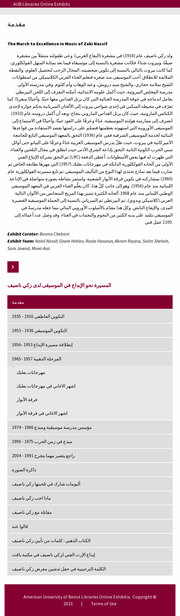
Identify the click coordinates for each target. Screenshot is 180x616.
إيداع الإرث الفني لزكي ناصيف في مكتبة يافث (53, 554)
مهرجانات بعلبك (30, 372)
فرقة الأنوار (26, 399)
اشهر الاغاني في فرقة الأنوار (41, 413)
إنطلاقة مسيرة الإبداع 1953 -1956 (42, 344)
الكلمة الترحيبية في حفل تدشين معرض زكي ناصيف (59, 569)
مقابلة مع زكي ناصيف (32, 512)
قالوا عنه (20, 526)
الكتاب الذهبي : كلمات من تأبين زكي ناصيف (51, 540)
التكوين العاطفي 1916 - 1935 (38, 316)
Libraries (89, 597)
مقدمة (18, 302)
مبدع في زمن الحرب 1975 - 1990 (42, 441)
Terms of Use (104, 603)
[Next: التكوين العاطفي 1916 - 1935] (13, 267)
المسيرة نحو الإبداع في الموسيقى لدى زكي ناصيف (59, 285)
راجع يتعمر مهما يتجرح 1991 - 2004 (43, 455)
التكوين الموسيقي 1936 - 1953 (39, 330)
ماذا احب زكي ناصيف (31, 498)
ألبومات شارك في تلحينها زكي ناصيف (46, 484)
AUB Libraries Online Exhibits (41, 4)
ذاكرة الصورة (24, 469)
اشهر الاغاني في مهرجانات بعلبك (45, 386)
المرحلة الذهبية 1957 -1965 (36, 359)
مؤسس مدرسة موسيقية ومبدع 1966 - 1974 (52, 427)
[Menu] (4, 4)
